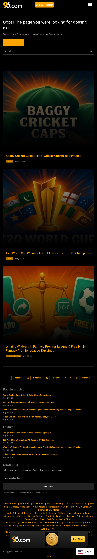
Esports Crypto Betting (78, 513)
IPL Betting (25, 503)
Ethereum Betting (56, 513)
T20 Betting (38, 503)
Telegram (56, 378)
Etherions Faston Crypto (33, 513)
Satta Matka (39, 507)
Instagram (37, 378)
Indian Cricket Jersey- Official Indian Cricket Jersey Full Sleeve (30, 416)
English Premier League (75, 525)
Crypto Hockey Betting (14, 516)
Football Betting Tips (55, 522)
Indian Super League (51, 525)
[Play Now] (49, 539)
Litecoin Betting (35, 516)
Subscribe (48, 486)
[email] (48, 478)
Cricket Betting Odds (20, 507)
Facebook (18, 378)
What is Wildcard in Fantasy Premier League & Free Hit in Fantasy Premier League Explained (46, 348)
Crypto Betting (12, 513)
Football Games (74, 522)
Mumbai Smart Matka (58, 507)
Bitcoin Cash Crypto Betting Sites (55, 519)
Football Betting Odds (32, 522)
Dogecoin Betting (75, 516)
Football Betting (11, 522)
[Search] (91, 51)
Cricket (9, 161)
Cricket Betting (10, 503)
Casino (51, 529)
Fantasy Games (13, 356)
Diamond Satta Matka (48, 510)
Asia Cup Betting (55, 503)
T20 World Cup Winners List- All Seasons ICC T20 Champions (48, 253)
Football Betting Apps (29, 525)
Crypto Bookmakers (55, 516)
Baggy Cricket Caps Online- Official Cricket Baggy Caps (43, 156)
